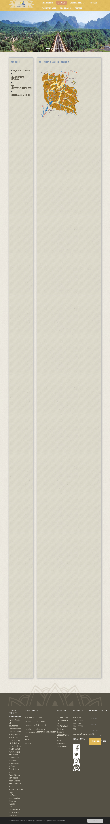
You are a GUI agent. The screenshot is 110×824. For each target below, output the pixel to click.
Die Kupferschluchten (21, 87)
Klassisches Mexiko (17, 78)
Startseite (47, 2)
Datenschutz (41, 725)
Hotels (93, 2)
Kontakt (39, 717)
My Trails (65, 8)
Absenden (96, 741)
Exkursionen (49, 8)
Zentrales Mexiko (21, 95)
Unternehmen (77, 2)
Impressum (40, 721)
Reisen (78, 8)
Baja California (21, 70)
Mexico (62, 2)
